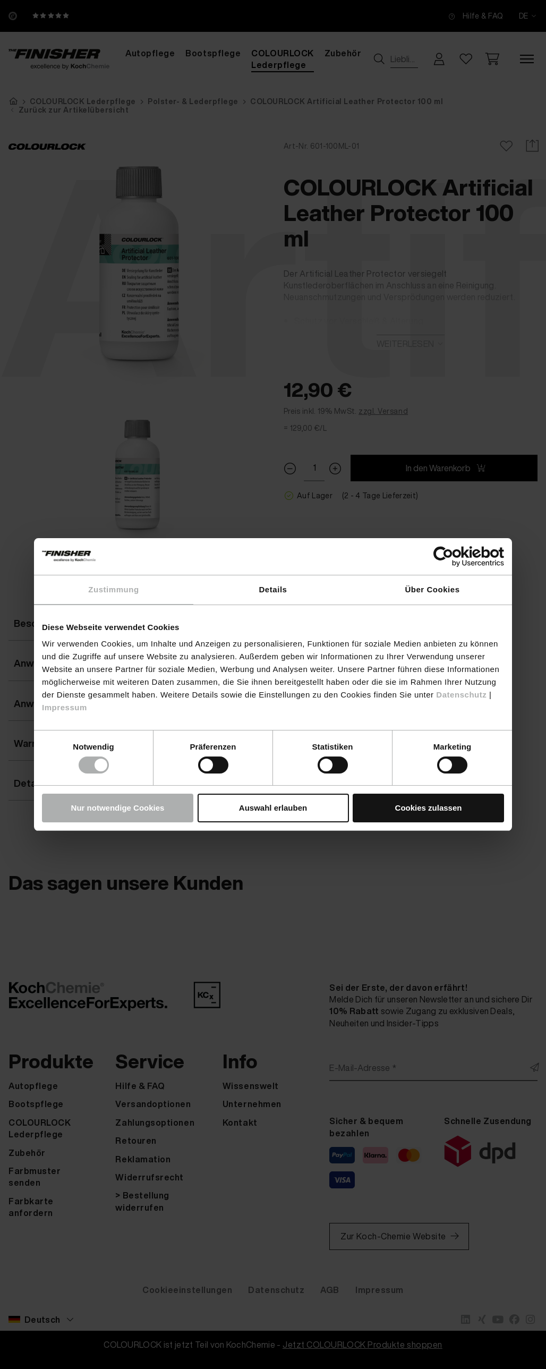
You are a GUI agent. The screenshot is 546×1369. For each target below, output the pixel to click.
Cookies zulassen (428, 807)
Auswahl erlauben (273, 807)
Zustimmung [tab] (113, 589)
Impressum (64, 707)
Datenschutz (461, 694)
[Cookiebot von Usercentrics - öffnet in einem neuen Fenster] (457, 556)
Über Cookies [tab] (432, 589)
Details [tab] (273, 589)
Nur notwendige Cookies (118, 807)
